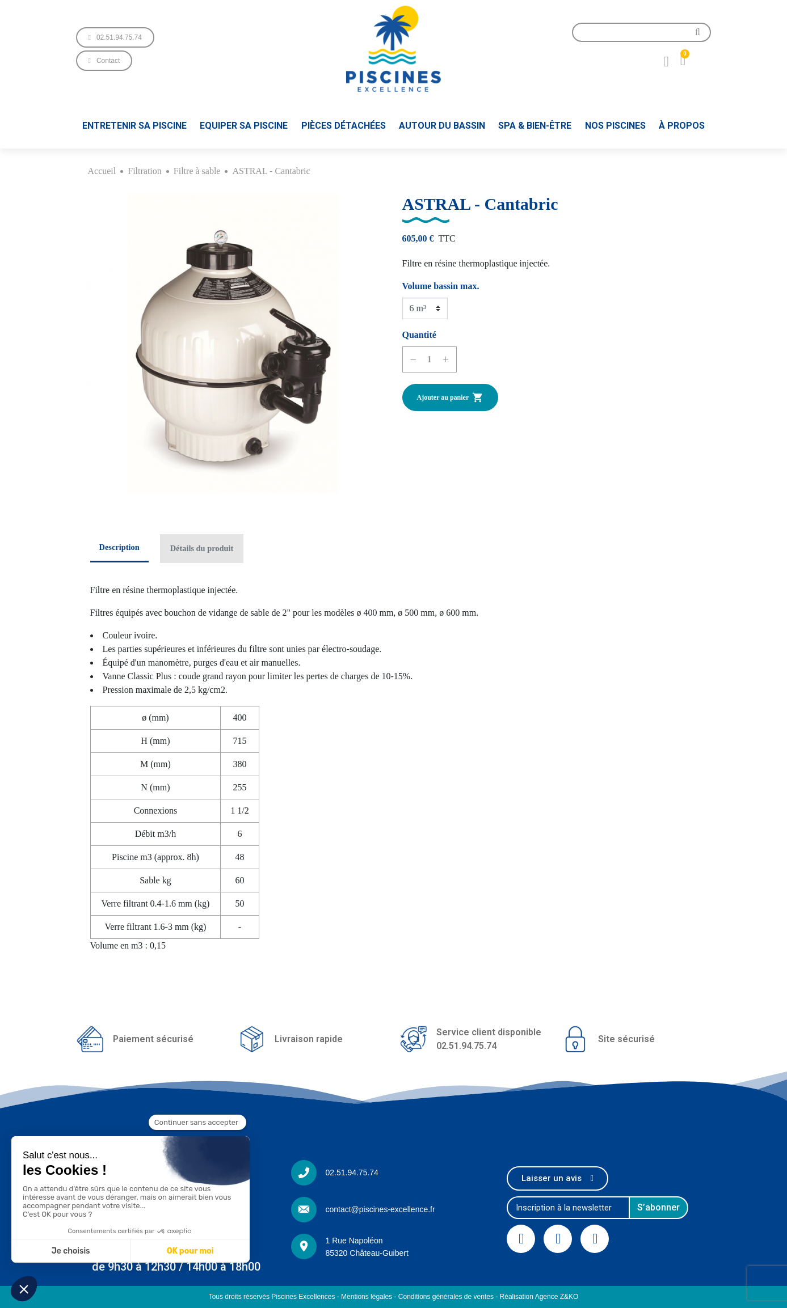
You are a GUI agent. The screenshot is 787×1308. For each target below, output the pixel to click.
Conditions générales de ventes (446, 1297)
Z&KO (569, 1297)
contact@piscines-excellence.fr (380, 1209)
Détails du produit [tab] (202, 548)
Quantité (419, 335)
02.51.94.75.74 (351, 1172)
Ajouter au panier (450, 397)
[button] (115, 37)
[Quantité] (429, 359)
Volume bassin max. (440, 286)
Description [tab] (119, 547)
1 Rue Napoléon (353, 1240)
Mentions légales (366, 1297)
